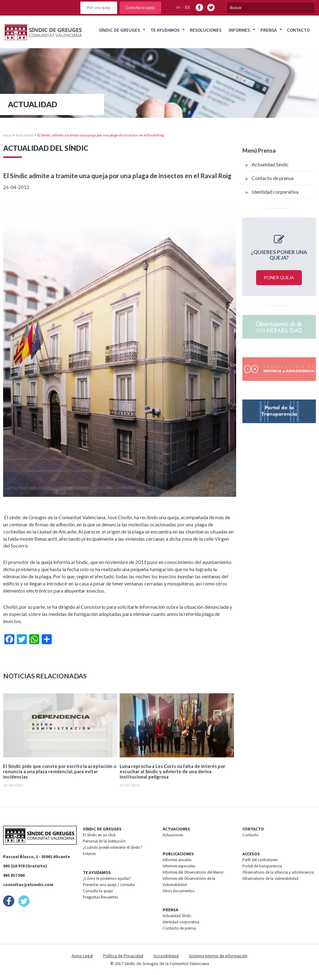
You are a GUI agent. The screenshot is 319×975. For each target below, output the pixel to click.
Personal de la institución (104, 841)
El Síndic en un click (99, 835)
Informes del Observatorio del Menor (193, 872)
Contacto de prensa (272, 178)
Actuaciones (173, 835)
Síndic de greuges (119, 30)
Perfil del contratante (260, 859)
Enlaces (89, 853)
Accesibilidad (166, 956)
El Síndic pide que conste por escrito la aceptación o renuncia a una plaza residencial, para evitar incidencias (59, 771)
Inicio (7, 135)
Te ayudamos (164, 30)
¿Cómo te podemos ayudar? (107, 878)
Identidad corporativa (275, 191)
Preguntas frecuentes (100, 897)
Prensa (268, 30)
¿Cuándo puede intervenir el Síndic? (112, 847)
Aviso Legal (82, 956)
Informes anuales (177, 859)
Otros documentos (178, 891)
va (178, 7)
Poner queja (279, 277)
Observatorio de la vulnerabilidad (270, 878)
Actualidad (25, 135)
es (187, 7)
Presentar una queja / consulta (109, 884)
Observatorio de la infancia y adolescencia (278, 872)
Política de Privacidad (123, 956)
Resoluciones (205, 30)
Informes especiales (179, 866)
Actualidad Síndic (270, 164)
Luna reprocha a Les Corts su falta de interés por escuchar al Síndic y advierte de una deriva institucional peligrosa (172, 771)
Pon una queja (99, 8)
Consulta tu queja (140, 8)
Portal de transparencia (262, 866)
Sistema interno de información (218, 956)
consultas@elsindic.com (28, 884)
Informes (239, 30)
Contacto (298, 30)
